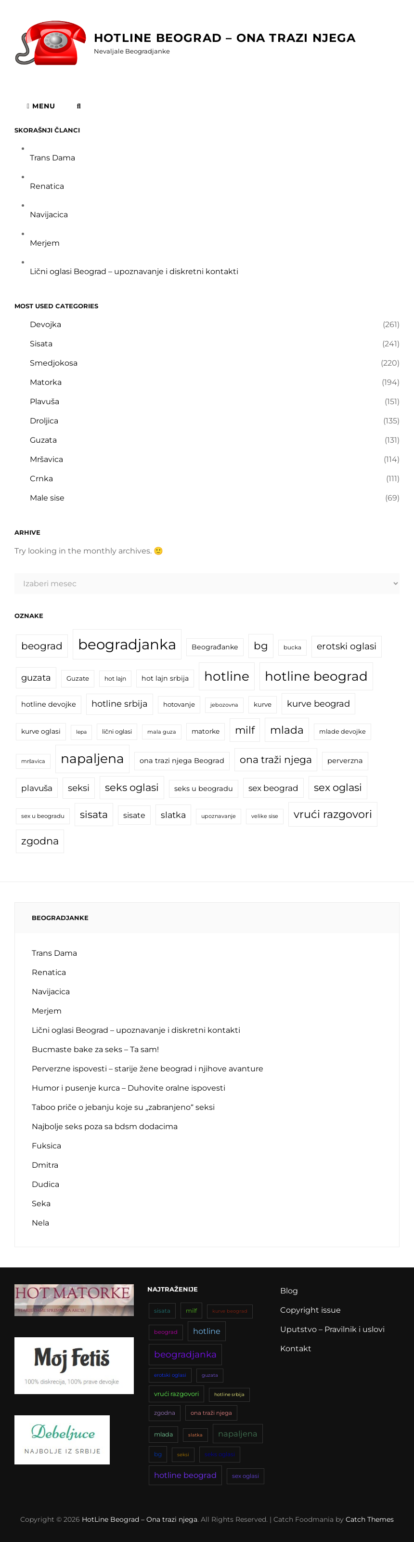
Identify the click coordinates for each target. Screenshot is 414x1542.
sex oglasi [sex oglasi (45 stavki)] (338, 787)
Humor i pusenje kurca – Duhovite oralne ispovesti (128, 1088)
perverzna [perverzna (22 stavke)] (345, 760)
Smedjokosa (54, 363)
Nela (40, 1222)
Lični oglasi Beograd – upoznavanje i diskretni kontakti (134, 271)
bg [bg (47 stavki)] (261, 645)
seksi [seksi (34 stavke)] (79, 787)
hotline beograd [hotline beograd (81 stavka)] (316, 676)
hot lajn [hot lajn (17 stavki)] (115, 678)
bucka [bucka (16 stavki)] (292, 647)
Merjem (45, 243)
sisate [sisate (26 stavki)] (134, 815)
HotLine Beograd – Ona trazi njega (225, 38)
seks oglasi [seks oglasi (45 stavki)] (132, 787)
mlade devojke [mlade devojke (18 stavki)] (342, 731)
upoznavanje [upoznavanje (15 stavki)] (218, 816)
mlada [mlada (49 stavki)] (287, 730)
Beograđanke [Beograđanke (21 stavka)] (215, 647)
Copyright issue (310, 1310)
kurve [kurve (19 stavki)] (263, 704)
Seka (41, 1203)
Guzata (43, 440)
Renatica (47, 186)
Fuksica (46, 1145)
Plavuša (44, 401)
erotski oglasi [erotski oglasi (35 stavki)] (346, 646)
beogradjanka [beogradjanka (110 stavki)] (127, 644)
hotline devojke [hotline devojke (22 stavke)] (48, 704)
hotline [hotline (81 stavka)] (226, 676)
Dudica (45, 1184)
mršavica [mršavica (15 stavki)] (33, 761)
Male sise (47, 497)
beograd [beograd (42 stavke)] (42, 646)
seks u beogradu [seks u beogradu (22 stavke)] (203, 788)
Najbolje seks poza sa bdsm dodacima (105, 1126)
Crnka (41, 478)
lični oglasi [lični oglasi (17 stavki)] (117, 731)
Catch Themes (370, 1519)
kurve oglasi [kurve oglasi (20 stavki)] (41, 731)
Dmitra (45, 1165)
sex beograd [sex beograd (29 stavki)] (273, 788)
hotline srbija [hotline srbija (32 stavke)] (119, 704)
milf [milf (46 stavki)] (245, 730)
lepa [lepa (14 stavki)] (81, 732)
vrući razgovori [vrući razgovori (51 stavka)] (333, 814)
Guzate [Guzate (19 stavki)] (77, 678)
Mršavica (46, 459)
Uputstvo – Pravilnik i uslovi (332, 1329)
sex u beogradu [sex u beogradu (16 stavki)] (43, 816)
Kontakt (295, 1348)
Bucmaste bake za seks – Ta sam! (95, 1049)
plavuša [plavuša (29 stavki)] (36, 788)
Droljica (44, 420)
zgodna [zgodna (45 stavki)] (40, 841)
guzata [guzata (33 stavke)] (36, 677)
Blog (289, 1290)
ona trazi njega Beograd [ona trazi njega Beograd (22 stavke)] (182, 760)
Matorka (46, 382)
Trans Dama (52, 157)
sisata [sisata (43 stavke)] (94, 814)
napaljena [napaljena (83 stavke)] (92, 758)
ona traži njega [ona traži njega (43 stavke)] (276, 759)
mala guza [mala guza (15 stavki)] (161, 731)
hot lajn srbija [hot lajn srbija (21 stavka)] (165, 678)
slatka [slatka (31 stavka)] (173, 815)
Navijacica (49, 214)
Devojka (45, 324)
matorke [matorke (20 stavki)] (206, 731)
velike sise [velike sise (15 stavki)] (264, 816)
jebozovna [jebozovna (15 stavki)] (224, 704)
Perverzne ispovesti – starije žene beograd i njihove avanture (147, 1068)
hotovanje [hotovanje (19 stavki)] (179, 704)
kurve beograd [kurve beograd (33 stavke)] (318, 703)
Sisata (41, 343)
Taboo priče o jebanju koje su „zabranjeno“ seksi (123, 1107)
